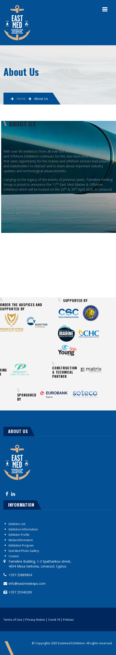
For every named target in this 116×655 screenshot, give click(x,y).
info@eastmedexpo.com (27, 583)
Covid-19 (54, 619)
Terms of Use (13, 619)
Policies (68, 619)
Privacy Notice (35, 619)
